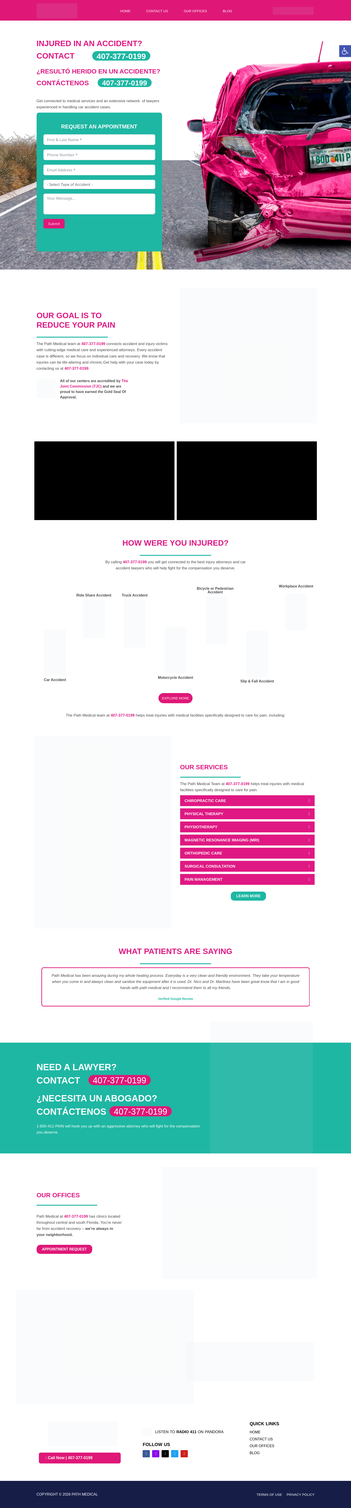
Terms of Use (269, 1494)
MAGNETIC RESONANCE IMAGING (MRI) (222, 840)
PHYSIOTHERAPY (201, 827)
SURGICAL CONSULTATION (210, 866)
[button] (247, 800)
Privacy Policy (301, 1494)
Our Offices (195, 11)
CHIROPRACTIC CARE (205, 801)
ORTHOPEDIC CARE (203, 853)
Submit (54, 223)
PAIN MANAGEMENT (204, 879)
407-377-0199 (93, 344)
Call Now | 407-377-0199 (70, 1458)
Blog (227, 11)
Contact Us (157, 11)
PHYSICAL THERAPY (204, 814)
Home (125, 11)
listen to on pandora (189, 1432)
